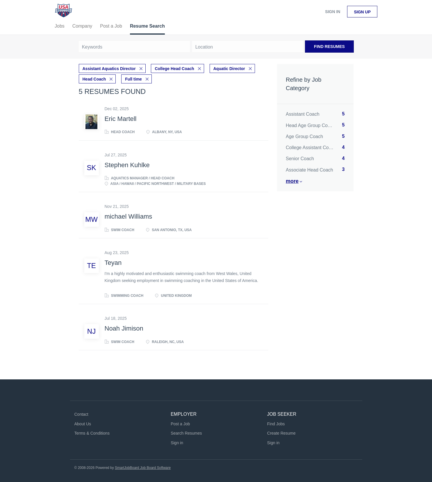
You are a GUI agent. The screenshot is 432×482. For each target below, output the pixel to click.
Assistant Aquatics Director (109, 68)
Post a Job (180, 424)
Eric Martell (121, 118)
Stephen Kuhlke (127, 165)
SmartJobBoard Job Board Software (143, 468)
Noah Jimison (124, 328)
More (292, 181)
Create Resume (281, 433)
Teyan (113, 262)
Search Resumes (186, 433)
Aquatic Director (229, 68)
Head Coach (94, 79)
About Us (82, 424)
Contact (81, 414)
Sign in (332, 11)
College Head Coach (174, 68)
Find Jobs (276, 424)
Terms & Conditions (92, 433)
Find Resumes (329, 46)
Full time (133, 79)
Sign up (362, 12)
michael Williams (128, 216)
